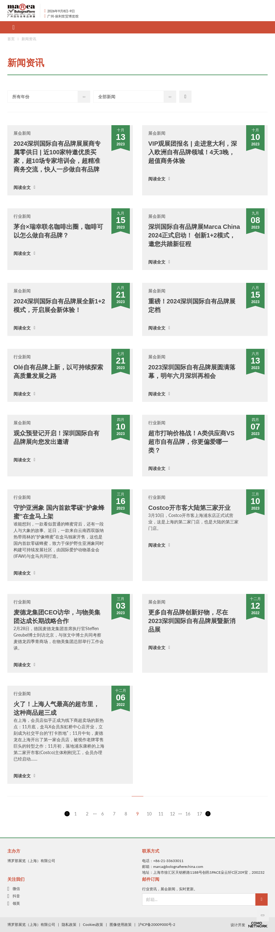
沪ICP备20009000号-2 (156, 924)
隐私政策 (69, 924)
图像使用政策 (121, 924)
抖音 (16, 896)
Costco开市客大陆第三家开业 (189, 507)
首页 (11, 39)
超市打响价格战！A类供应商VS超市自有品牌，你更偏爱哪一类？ (191, 442)
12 (172, 813)
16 (187, 813)
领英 (16, 903)
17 (199, 813)
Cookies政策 (93, 924)
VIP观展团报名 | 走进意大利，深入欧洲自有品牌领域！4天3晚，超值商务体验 (192, 152)
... (95, 812)
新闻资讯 (28, 39)
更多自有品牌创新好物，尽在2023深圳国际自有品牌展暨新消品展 (192, 621)
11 (160, 813)
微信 (16, 889)
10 (149, 813)
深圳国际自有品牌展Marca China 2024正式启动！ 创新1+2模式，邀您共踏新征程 (194, 235)
